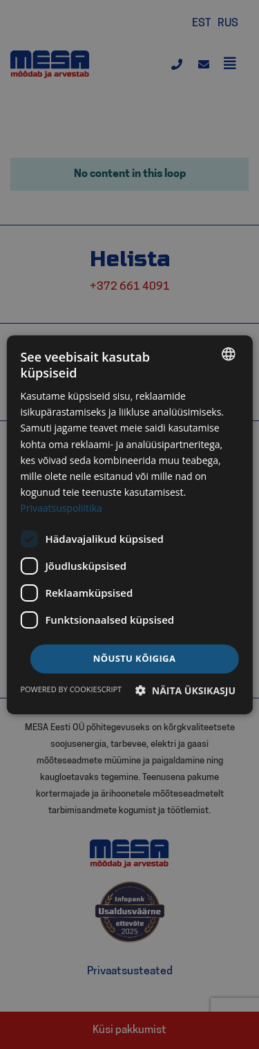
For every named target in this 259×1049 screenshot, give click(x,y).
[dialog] (129, 524)
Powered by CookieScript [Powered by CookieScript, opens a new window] (71, 689)
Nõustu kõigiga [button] (134, 658)
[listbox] (229, 353)
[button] (185, 690)
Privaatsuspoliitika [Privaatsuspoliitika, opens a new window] (61, 507)
